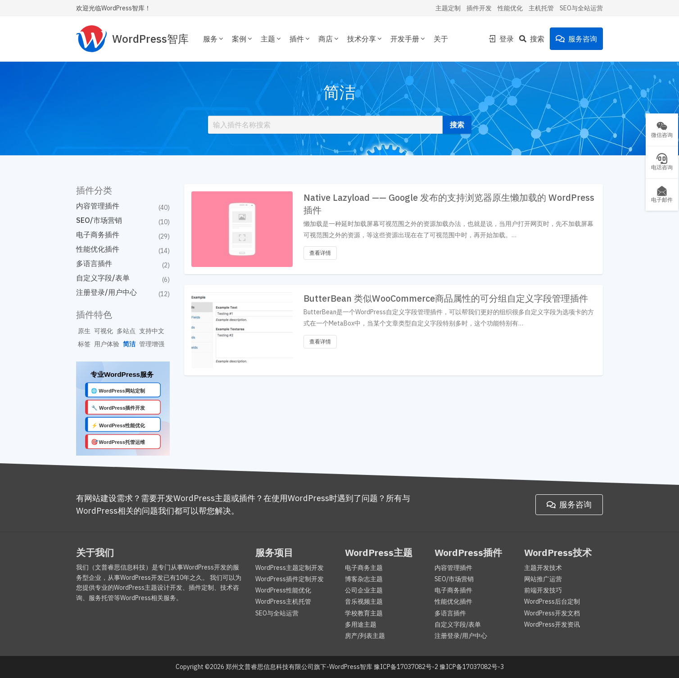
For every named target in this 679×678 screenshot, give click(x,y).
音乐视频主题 (364, 601)
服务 (214, 38)
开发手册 (408, 38)
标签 (84, 344)
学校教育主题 (364, 613)
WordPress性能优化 (283, 590)
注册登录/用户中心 (106, 292)
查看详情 (320, 252)
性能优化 (510, 8)
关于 (441, 38)
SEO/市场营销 (99, 220)
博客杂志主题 (364, 579)
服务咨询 (576, 38)
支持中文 (151, 331)
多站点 (126, 331)
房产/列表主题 (365, 636)
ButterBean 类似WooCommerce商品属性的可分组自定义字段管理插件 (445, 298)
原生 (84, 331)
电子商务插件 (97, 234)
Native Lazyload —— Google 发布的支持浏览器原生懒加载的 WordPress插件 (448, 203)
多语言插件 (94, 263)
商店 (329, 38)
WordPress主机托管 (283, 601)
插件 (300, 38)
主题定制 (448, 8)
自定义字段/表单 (103, 277)
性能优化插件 (97, 248)
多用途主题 (360, 624)
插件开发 (479, 8)
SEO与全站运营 (581, 8)
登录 (501, 38)
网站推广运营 (543, 579)
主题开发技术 (543, 568)
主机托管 (541, 8)
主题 (271, 38)
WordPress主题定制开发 (289, 568)
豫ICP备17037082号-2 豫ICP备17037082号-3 (439, 667)
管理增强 (151, 344)
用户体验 (106, 344)
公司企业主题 (364, 590)
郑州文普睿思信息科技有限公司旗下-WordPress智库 (299, 667)
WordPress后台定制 (552, 601)
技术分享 (365, 38)
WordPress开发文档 (552, 613)
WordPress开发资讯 (552, 624)
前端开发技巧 (543, 590)
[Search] (534, 38)
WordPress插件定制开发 (289, 579)
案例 (242, 38)
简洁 (129, 344)
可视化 (103, 331)
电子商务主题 (364, 568)
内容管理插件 (97, 205)
